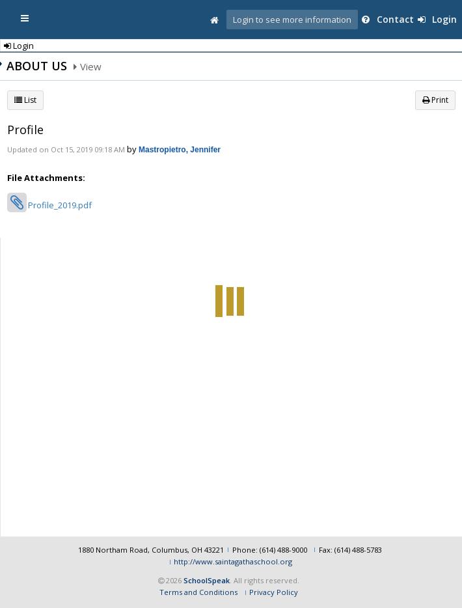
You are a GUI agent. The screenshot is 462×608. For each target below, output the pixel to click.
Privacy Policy (273, 590)
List (25, 99)
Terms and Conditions (198, 590)
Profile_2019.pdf (60, 205)
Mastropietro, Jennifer (180, 149)
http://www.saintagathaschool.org (233, 559)
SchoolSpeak (206, 578)
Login (437, 19)
